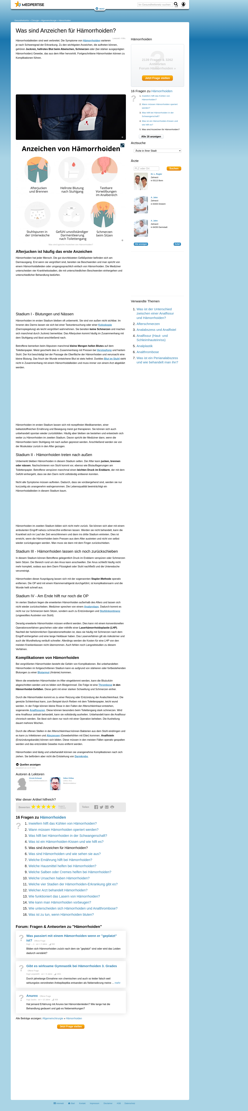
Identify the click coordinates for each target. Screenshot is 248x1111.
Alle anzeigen (141, 244)
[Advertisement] (65, 76)
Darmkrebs (81, 756)
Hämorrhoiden (65, 20)
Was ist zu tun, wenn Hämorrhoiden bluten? (61, 915)
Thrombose (105, 685)
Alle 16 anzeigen (151, 136)
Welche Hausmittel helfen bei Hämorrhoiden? (62, 866)
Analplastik (145, 346)
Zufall (177, 244)
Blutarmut (43, 672)
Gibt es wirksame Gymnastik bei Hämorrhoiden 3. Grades (71, 966)
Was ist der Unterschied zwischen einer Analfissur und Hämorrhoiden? (155, 313)
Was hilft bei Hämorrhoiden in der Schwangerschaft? (67, 836)
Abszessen (53, 735)
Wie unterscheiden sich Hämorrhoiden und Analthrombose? (73, 908)
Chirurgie (35, 20)
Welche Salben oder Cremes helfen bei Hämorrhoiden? (69, 872)
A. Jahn (154, 197)
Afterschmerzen (148, 324)
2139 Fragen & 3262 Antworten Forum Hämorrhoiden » (157, 64)
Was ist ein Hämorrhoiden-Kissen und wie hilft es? (65, 842)
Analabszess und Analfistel (156, 329)
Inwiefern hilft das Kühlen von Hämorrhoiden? (62, 823)
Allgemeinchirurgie (49, 20)
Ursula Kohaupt (35, 778)
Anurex (32, 995)
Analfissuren (37, 710)
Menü (100, 8)
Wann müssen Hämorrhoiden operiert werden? (63, 830)
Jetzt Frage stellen (71, 1026)
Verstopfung (104, 350)
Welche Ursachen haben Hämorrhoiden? (59, 878)
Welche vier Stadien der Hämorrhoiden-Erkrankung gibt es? (73, 884)
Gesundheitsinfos (22, 20)
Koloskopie (105, 325)
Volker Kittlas (68, 778)
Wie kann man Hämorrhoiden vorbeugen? (59, 902)
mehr (117, 982)
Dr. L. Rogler (156, 174)
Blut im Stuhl (112, 358)
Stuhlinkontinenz (110, 611)
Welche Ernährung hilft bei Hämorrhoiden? (60, 860)
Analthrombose (148, 352)
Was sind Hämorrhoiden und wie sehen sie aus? (64, 854)
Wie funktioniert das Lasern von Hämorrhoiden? (64, 896)
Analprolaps (91, 606)
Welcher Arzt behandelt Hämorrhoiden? (57, 890)
